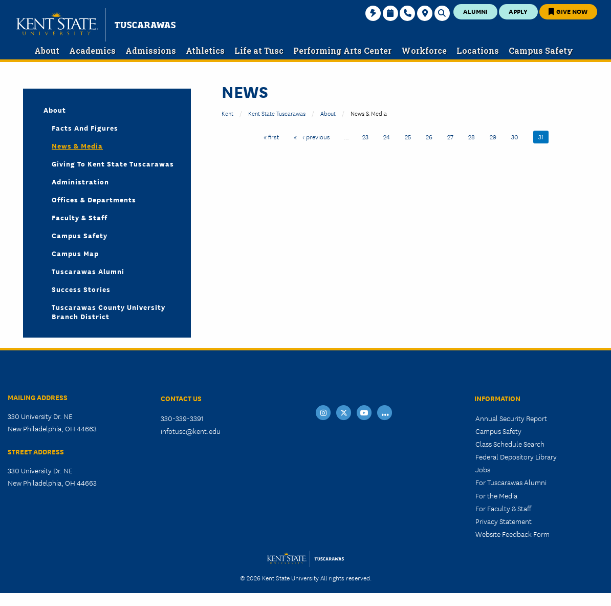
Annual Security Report (511, 418)
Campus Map (75, 253)
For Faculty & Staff (503, 508)
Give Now (568, 11)
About (328, 113)
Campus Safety (79, 235)
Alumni (475, 11)
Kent (227, 113)
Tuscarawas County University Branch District (108, 311)
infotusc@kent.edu (191, 430)
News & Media (77, 145)
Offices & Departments (94, 199)
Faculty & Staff (79, 217)
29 (495, 136)
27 (453, 136)
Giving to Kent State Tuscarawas (113, 163)
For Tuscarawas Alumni (511, 482)
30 (517, 136)
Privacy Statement (503, 521)
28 (474, 136)
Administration (80, 181)
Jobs (482, 469)
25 (410, 136)
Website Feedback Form (512, 533)
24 (389, 136)
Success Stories (81, 289)
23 (368, 136)
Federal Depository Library (516, 456)
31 (543, 136)
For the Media (496, 495)
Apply (518, 11)
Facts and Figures (85, 127)
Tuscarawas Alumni (88, 271)
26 (432, 136)
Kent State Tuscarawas (277, 113)
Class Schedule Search (509, 443)
